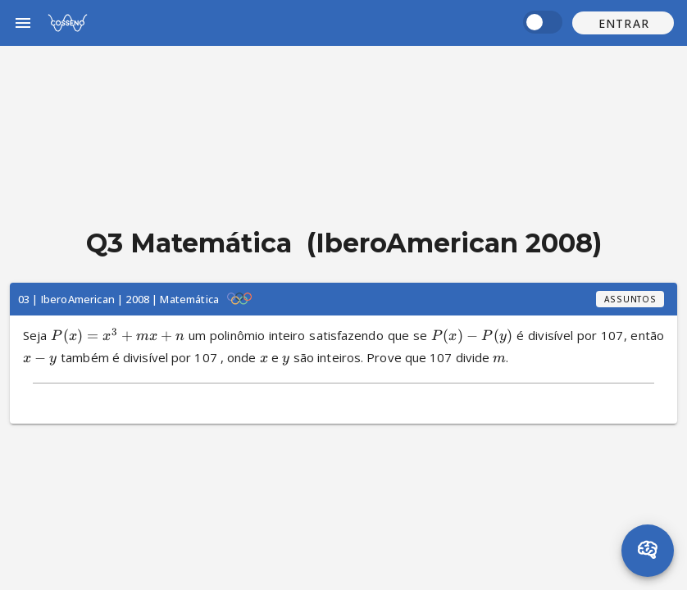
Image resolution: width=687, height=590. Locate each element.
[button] (623, 22)
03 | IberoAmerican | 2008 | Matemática (118, 299)
